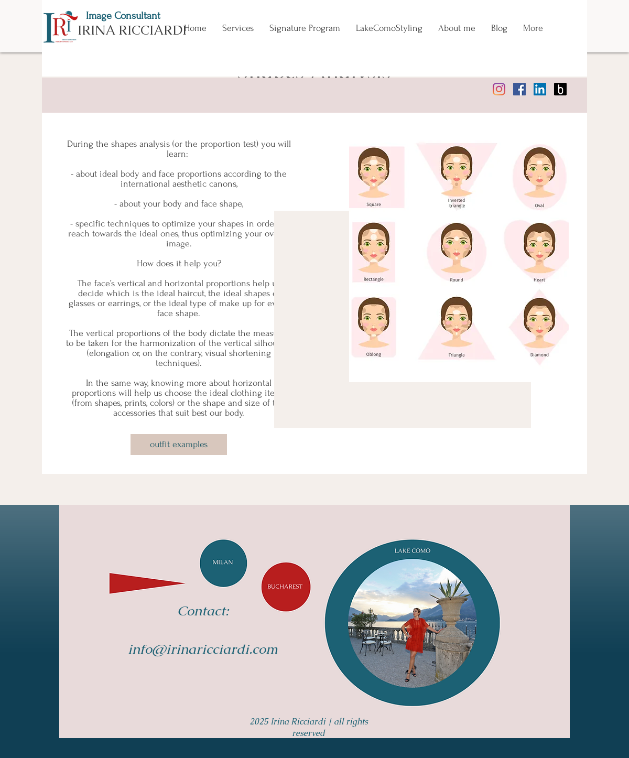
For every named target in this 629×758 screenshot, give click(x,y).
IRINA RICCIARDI (132, 29)
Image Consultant (123, 15)
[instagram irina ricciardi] (499, 89)
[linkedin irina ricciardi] (540, 89)
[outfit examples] (179, 444)
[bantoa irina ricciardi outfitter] (560, 89)
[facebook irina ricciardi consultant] (519, 89)
